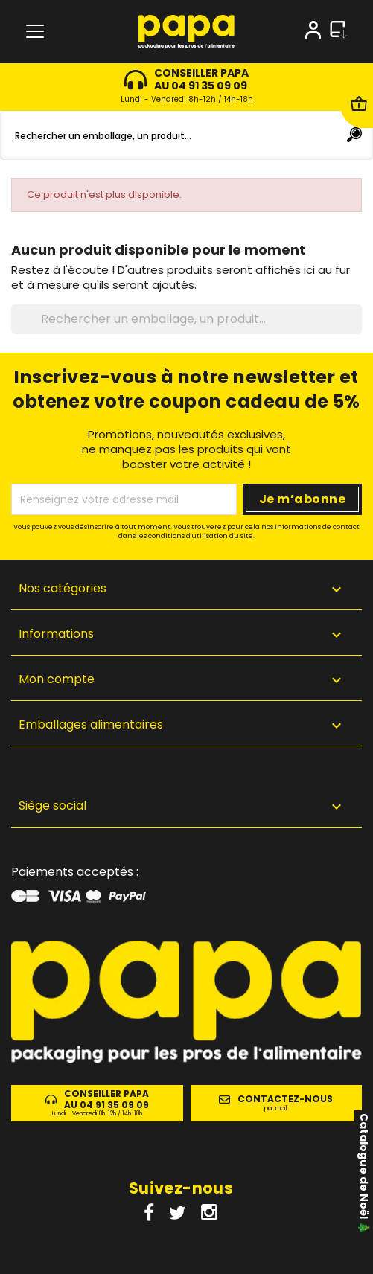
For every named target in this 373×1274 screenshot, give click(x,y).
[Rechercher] (186, 135)
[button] (186, 809)
